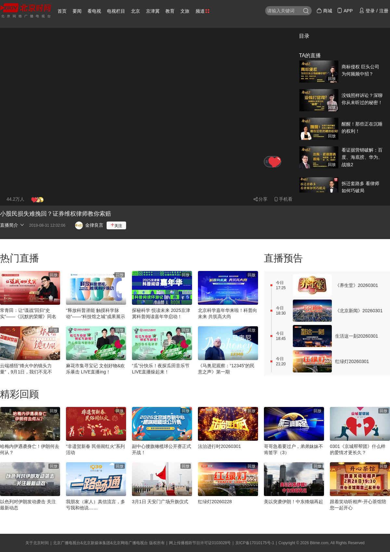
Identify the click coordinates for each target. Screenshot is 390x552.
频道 (202, 11)
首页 (62, 11)
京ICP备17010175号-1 (254, 543)
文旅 (184, 11)
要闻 (77, 11)
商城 (324, 10)
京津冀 (153, 11)
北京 (135, 11)
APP (345, 10)
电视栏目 (116, 11)
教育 (170, 11)
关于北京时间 (37, 543)
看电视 (94, 11)
